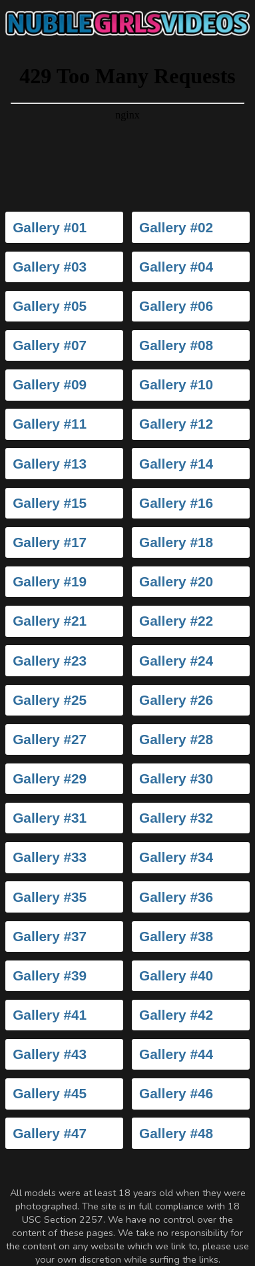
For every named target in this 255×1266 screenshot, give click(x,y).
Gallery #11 (50, 423)
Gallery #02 (176, 227)
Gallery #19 (50, 581)
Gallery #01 (50, 227)
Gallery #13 (50, 463)
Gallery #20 (176, 581)
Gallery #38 (176, 936)
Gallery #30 (176, 778)
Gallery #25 (50, 700)
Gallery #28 (176, 739)
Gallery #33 (50, 857)
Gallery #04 (176, 266)
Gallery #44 (176, 1054)
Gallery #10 (176, 384)
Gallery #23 (50, 660)
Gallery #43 (50, 1054)
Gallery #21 (50, 620)
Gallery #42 (176, 1014)
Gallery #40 (176, 975)
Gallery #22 (176, 620)
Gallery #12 (176, 423)
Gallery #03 (50, 266)
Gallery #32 (176, 817)
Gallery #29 (50, 778)
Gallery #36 (176, 897)
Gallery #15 (50, 503)
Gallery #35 (50, 897)
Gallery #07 (50, 345)
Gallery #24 (176, 660)
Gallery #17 (50, 542)
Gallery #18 (176, 542)
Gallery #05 (50, 306)
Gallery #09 (50, 384)
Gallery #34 (176, 857)
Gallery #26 (176, 700)
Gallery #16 (176, 503)
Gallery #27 (50, 739)
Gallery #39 (50, 975)
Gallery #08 (176, 345)
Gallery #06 (176, 306)
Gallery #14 (176, 463)
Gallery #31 (50, 817)
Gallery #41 (50, 1014)
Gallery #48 (176, 1133)
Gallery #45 (50, 1093)
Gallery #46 (176, 1093)
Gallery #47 (50, 1133)
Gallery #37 (50, 936)
